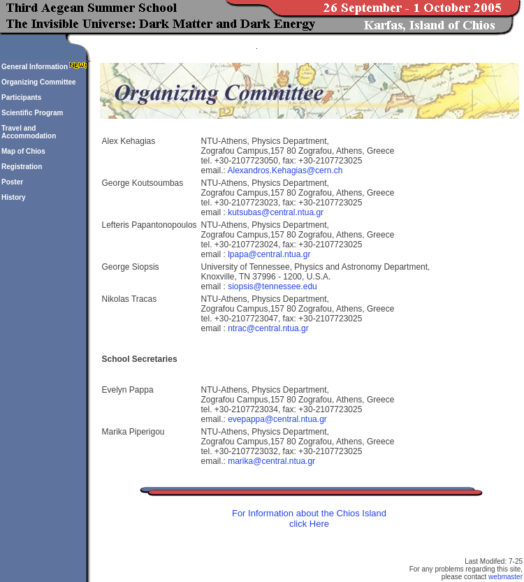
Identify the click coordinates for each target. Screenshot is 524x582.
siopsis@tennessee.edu (272, 286)
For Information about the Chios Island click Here (309, 518)
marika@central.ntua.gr (271, 461)
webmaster (505, 577)
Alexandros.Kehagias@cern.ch (285, 170)
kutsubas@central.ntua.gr (275, 212)
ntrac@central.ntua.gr (268, 328)
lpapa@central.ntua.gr (269, 254)
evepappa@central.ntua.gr (277, 419)
